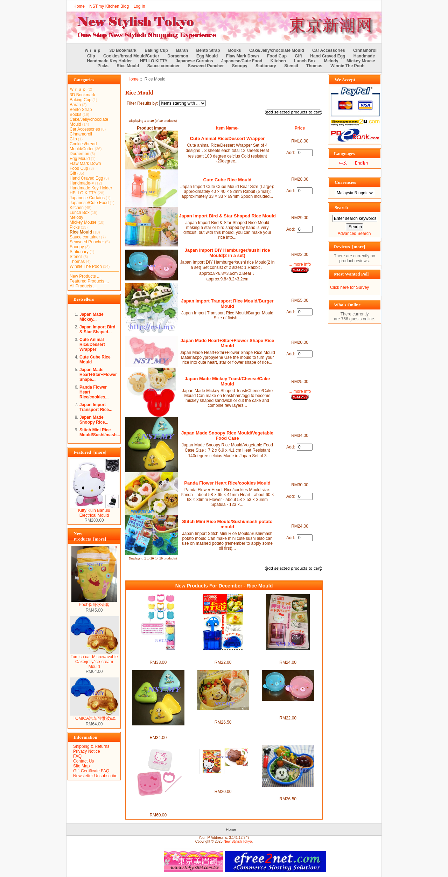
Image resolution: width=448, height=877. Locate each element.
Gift (298, 56)
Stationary (265, 65)
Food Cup (277, 56)
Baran (182, 50)
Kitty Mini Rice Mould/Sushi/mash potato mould (287, 655)
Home (79, 6)
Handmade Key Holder (109, 60)
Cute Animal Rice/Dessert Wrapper (92, 344)
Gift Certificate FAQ (91, 770)
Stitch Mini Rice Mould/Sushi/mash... (99, 432)
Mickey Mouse (360, 60)
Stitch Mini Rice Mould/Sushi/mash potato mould (227, 524)
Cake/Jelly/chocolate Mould (276, 50)
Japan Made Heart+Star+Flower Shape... (98, 374)
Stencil (291, 65)
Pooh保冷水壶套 (94, 602)
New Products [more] (90, 536)
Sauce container (163, 65)
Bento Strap (208, 50)
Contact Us (83, 761)
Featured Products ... (89, 281)
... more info (300, 264)
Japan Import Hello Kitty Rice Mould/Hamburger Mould (158, 655)
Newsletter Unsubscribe (95, 775)
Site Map (81, 766)
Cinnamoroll (365, 50)
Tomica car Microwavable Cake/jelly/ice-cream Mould (94, 659)
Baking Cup (156, 50)
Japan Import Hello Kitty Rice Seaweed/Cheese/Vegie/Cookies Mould (158, 805)
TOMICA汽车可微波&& (94, 716)
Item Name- (227, 128)
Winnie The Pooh (347, 65)
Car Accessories (328, 50)
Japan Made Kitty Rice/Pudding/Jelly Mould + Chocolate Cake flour (223, 781)
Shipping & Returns (91, 746)
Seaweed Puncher (206, 65)
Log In (139, 6)
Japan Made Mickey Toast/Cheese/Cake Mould (227, 381)
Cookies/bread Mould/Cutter (131, 56)
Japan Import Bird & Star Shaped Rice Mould (227, 215)
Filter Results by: (142, 103)
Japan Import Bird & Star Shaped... (97, 329)
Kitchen (278, 60)
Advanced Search (354, 233)
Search (341, 207)
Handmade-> (82, 183)
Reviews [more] (349, 246)
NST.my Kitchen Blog (109, 6)
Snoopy (239, 65)
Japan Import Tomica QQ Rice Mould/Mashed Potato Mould (223, 655)
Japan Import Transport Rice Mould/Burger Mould (227, 303)
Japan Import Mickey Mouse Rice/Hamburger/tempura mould (288, 791)
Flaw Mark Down (242, 56)
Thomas (314, 65)
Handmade (364, 56)
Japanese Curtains (194, 60)
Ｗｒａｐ (92, 50)
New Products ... (85, 276)
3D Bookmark (122, 50)
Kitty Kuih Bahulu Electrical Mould (94, 511)
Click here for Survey (349, 287)
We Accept (345, 79)
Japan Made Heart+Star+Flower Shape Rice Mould (227, 343)
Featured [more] (90, 452)
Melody (331, 60)
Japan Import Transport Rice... (95, 407)
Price (300, 128)
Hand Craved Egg (327, 56)
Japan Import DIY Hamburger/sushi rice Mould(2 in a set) (227, 253)
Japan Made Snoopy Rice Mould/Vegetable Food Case (227, 435)
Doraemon (177, 56)
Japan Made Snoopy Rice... (93, 420)
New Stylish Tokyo (238, 841)
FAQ (77, 756)
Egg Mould (207, 56)
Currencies (345, 182)
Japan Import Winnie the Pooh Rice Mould (223, 715)
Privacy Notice (86, 751)
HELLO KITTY (154, 60)
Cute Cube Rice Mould (227, 179)
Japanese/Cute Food (241, 60)
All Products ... (83, 286)
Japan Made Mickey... (91, 317)
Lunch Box (305, 60)
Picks (103, 65)
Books (234, 50)
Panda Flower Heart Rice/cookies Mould (227, 483)
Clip (91, 56)
